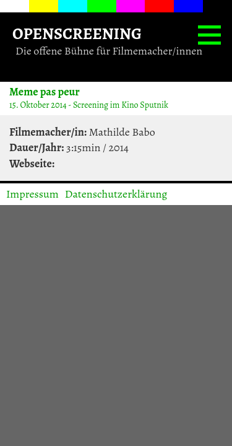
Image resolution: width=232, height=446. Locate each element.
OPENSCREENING (77, 33)
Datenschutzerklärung (116, 193)
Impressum (32, 193)
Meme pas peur (44, 91)
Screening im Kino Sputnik (120, 105)
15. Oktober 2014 (38, 105)
